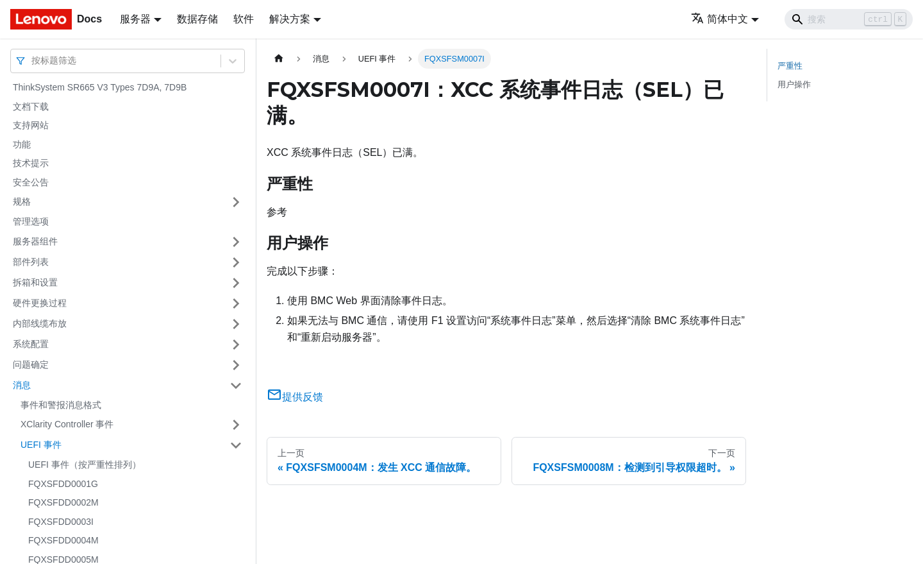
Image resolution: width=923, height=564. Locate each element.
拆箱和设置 (35, 282)
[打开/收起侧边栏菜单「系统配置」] (236, 344)
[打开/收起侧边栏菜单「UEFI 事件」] (236, 445)
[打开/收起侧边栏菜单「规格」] (236, 202)
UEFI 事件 (41, 445)
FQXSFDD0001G (63, 484)
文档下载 (31, 106)
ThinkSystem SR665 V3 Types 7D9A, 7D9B (100, 87)
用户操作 (794, 84)
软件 (243, 18)
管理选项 (31, 221)
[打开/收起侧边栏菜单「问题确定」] (236, 365)
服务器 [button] (135, 18)
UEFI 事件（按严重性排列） (84, 464)
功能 (22, 144)
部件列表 (31, 262)
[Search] (849, 19)
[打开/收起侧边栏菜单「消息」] (236, 385)
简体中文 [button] (719, 18)
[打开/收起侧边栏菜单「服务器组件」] (236, 242)
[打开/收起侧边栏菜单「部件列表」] (236, 262)
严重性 (789, 66)
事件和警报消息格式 (61, 405)
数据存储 (197, 18)
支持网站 (31, 125)
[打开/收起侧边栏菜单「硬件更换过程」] (236, 303)
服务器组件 (35, 241)
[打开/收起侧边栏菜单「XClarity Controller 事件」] (236, 424)
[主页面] (279, 59)
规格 (22, 201)
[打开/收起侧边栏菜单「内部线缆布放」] (236, 324)
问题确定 (31, 364)
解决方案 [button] (289, 18)
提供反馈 (295, 396)
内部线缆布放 (40, 323)
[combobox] (32, 60)
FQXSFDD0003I (61, 522)
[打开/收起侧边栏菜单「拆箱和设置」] (236, 283)
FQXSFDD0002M (63, 502)
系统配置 (31, 344)
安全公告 (31, 182)
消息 (22, 385)
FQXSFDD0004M (63, 540)
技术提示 (31, 163)
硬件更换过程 (40, 303)
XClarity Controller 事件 (67, 424)
